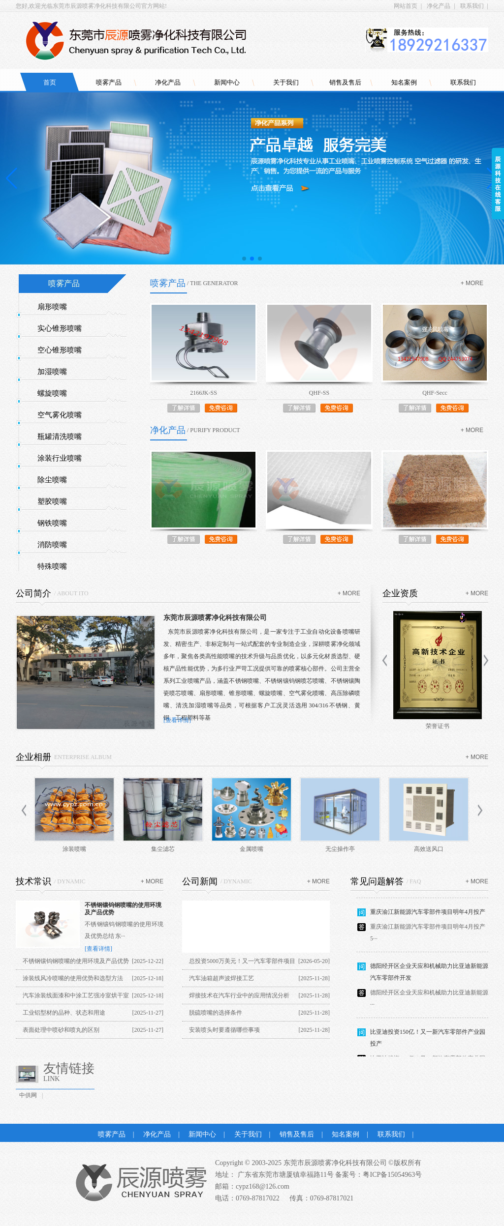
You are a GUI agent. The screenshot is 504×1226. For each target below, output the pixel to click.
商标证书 (435, 726)
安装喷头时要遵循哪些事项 (224, 1029)
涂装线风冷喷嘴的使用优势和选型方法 (73, 978)
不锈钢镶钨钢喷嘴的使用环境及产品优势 (76, 961)
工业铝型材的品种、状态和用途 (64, 1012)
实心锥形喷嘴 (59, 328)
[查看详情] (177, 720)
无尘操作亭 (340, 849)
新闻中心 (227, 82)
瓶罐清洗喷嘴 (59, 436)
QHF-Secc (434, 392)
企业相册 (33, 757)
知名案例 (404, 82)
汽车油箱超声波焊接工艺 (221, 978)
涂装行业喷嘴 (59, 458)
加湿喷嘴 (52, 372)
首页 (49, 82)
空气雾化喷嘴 (59, 415)
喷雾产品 (109, 82)
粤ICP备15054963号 (392, 1174)
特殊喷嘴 (52, 566)
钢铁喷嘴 (52, 523)
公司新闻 (200, 881)
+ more (472, 283)
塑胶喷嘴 (52, 501)
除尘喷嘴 (52, 480)
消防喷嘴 (52, 545)
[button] (244, 259)
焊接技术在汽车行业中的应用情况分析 (239, 995)
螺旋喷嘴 (52, 393)
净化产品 (438, 5)
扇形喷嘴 (52, 307)
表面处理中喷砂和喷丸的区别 (61, 1029)
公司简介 (33, 593)
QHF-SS (319, 392)
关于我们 (286, 82)
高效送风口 (428, 849)
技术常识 (33, 881)
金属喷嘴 (251, 849)
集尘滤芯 (163, 849)
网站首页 (405, 5)
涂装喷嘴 (74, 849)
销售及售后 (345, 82)
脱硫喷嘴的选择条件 (215, 1012)
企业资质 (400, 593)
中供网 (28, 1095)
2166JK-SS (203, 392)
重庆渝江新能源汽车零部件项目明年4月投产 (427, 914)
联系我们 (472, 5)
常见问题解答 (377, 881)
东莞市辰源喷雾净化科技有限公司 (215, 617)
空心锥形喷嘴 (59, 350)
